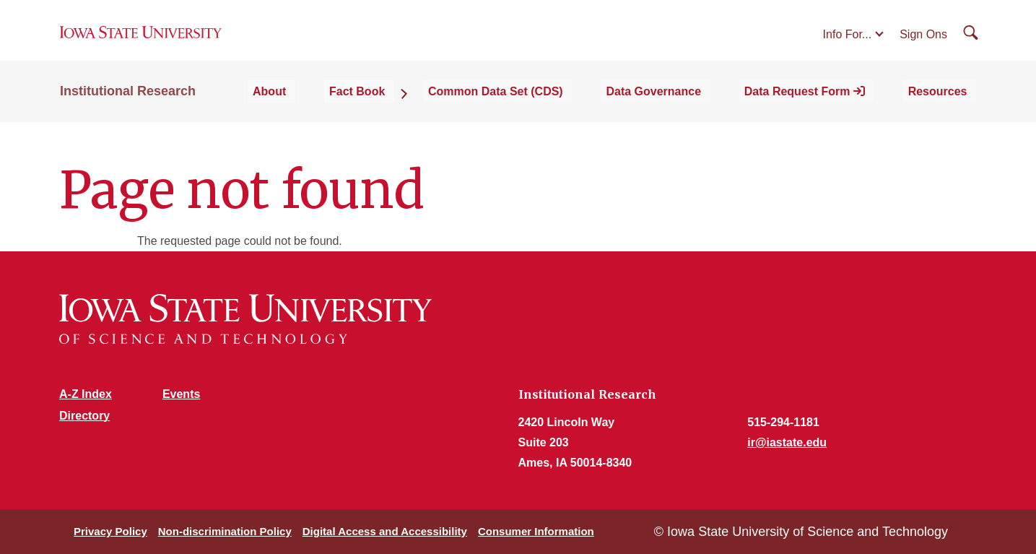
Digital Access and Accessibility (384, 531)
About (349, 109)
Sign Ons (923, 44)
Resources (946, 109)
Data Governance (691, 109)
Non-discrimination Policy (225, 531)
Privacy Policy (110, 531)
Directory (84, 416)
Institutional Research (128, 110)
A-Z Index (85, 394)
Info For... (847, 44)
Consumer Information (536, 531)
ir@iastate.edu (787, 442)
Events (181, 394)
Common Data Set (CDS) (547, 109)
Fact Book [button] (422, 109)
